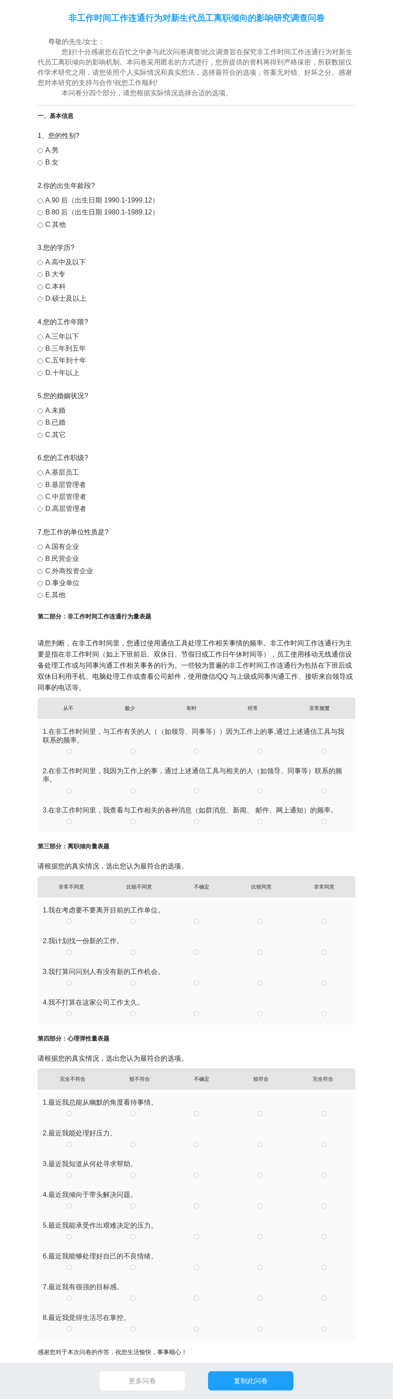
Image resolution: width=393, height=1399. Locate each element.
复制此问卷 (251, 1380)
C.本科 (55, 286)
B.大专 (55, 274)
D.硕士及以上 (65, 298)
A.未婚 (55, 410)
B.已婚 (55, 422)
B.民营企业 (62, 558)
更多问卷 (142, 1380)
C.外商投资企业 (69, 571)
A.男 (52, 150)
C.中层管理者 (65, 496)
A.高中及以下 (65, 262)
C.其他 (55, 224)
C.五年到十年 (65, 360)
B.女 (52, 162)
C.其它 (55, 434)
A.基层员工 (62, 472)
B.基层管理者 (65, 484)
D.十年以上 (62, 372)
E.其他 (55, 594)
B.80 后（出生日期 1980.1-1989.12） (102, 212)
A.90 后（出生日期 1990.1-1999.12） (102, 200)
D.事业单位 (62, 583)
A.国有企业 (62, 546)
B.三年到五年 (65, 348)
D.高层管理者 (65, 508)
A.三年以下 (62, 336)
